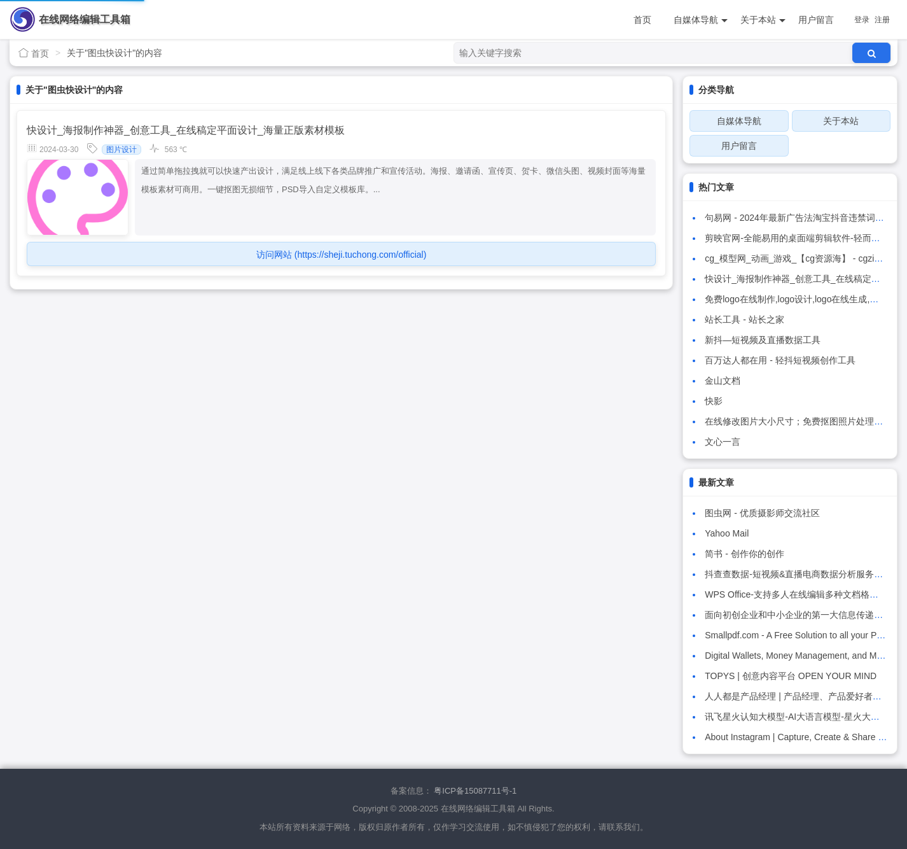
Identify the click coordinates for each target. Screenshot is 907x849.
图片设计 (121, 149)
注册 (882, 19)
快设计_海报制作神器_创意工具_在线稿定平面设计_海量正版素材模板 (186, 130)
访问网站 (341, 254)
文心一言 (722, 442)
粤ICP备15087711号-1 (475, 791)
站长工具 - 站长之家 (744, 319)
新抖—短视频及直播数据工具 (762, 340)
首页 (642, 20)
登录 (861, 19)
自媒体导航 (701, 20)
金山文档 (722, 380)
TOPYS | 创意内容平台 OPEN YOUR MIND (790, 676)
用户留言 (816, 20)
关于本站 (763, 20)
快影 (714, 401)
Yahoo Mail (727, 533)
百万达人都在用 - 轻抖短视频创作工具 (780, 360)
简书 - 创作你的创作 (744, 554)
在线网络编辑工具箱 (84, 19)
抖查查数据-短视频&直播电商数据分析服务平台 (798, 574)
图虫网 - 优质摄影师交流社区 (762, 513)
